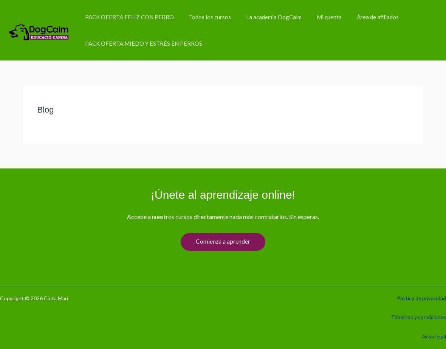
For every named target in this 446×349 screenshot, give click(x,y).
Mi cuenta (316, 17)
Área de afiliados (361, 17)
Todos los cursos (204, 17)
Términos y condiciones (418, 317)
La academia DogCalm (264, 17)
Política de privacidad (421, 298)
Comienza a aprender (223, 241)
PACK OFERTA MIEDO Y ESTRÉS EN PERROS (141, 43)
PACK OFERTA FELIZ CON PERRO (127, 17)
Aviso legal (433, 336)
